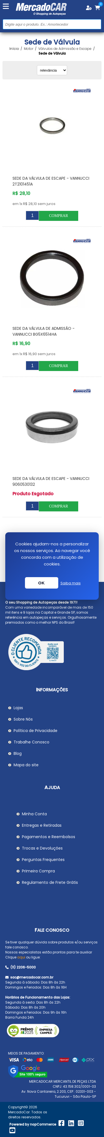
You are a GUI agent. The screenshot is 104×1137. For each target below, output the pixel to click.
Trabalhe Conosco (31, 742)
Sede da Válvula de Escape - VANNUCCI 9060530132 (50, 481)
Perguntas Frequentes (43, 859)
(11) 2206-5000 (20, 967)
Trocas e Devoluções (42, 848)
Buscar (96, 24)
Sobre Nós (23, 719)
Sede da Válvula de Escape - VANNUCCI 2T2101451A (50, 181)
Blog (18, 753)
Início (14, 48)
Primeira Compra (38, 871)
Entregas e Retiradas (42, 825)
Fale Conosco (52, 930)
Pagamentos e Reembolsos (48, 837)
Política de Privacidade (35, 730)
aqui (21, 957)
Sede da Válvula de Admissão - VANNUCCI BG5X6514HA (43, 331)
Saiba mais (70, 583)
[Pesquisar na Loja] (52, 24)
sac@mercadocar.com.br (29, 977)
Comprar (58, 216)
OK (41, 582)
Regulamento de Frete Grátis (50, 882)
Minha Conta (34, 814)
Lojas (18, 708)
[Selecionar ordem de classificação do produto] (52, 70)
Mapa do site (26, 765)
